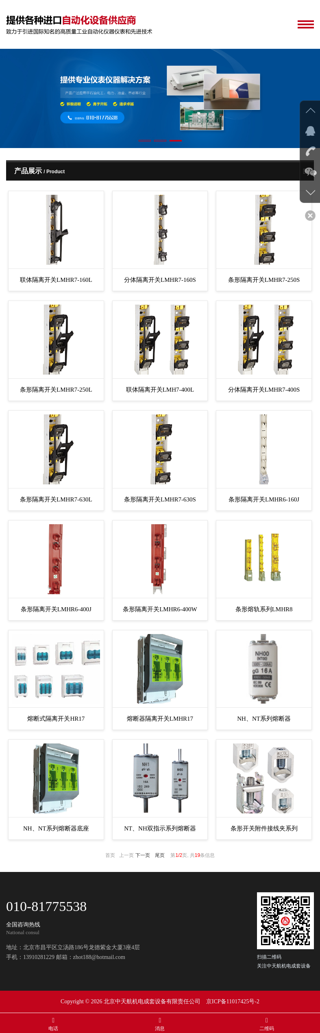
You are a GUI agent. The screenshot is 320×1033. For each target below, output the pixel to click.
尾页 (160, 855)
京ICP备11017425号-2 (232, 1001)
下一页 (142, 855)
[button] (145, 141)
